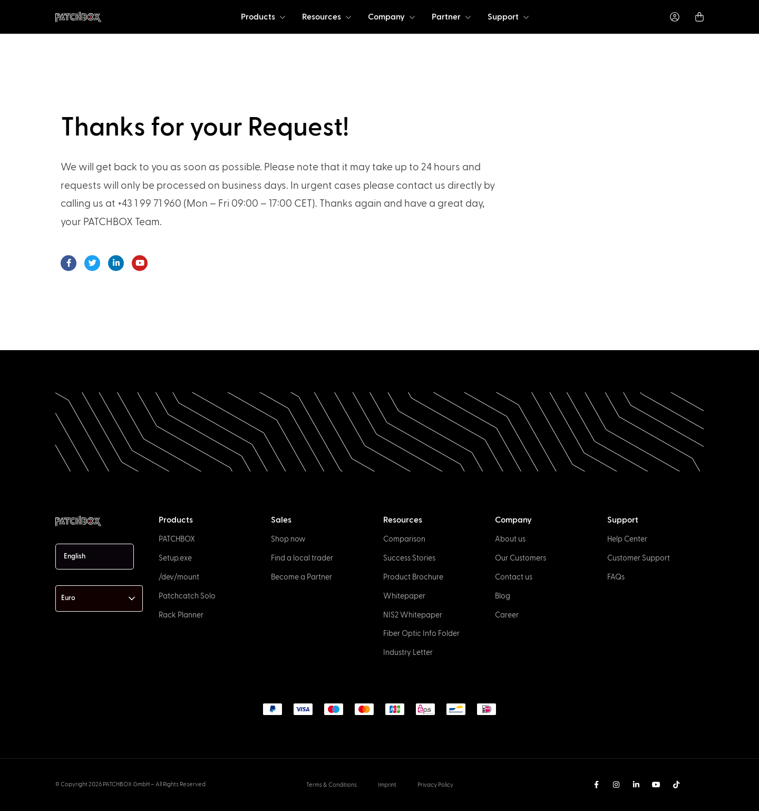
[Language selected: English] (94, 556)
